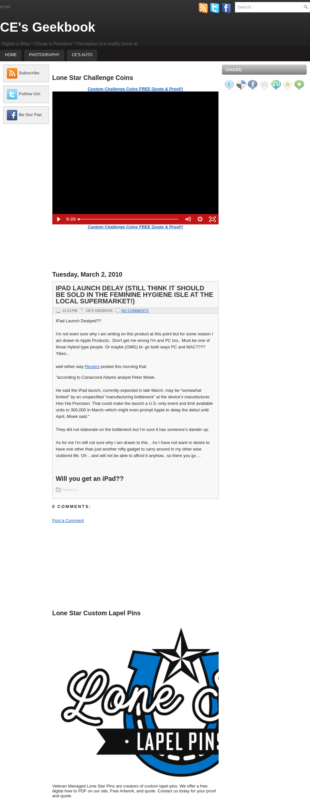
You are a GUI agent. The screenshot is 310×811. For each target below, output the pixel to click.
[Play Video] (58, 219)
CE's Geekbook (47, 27)
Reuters (92, 366)
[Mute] (187, 219)
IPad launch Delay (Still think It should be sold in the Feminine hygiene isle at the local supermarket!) (134, 294)
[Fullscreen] (212, 219)
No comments (135, 311)
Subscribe (29, 72)
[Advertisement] (26, 149)
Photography (44, 55)
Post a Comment (68, 520)
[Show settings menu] (200, 219)
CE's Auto (82, 55)
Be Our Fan (30, 114)
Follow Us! (29, 93)
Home (5, 7)
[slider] (128, 219)
